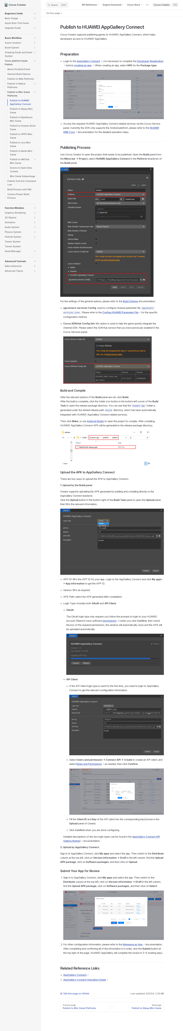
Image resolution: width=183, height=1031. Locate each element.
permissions (109, 620)
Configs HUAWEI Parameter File (120, 312)
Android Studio (95, 421)
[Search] (57, 5)
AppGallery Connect (88, 61)
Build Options (130, 301)
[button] (20, 13)
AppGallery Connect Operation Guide (84, 979)
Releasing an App (133, 944)
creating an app (83, 65)
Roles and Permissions (89, 763)
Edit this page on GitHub (74, 993)
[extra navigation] (147, 5)
